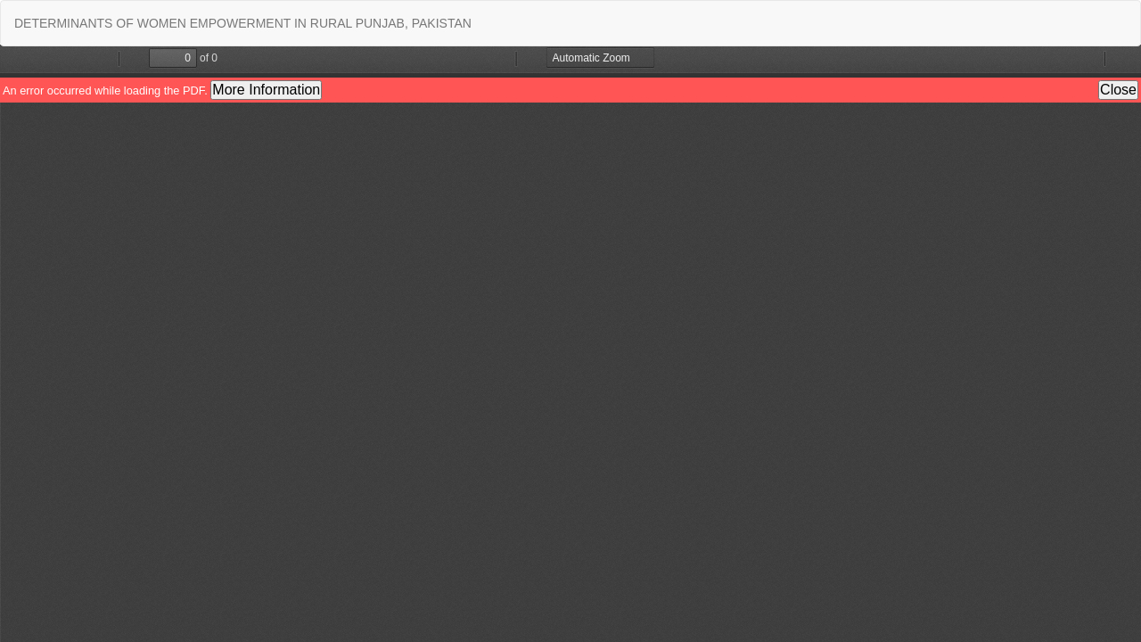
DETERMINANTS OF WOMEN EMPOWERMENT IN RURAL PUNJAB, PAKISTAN (243, 23)
